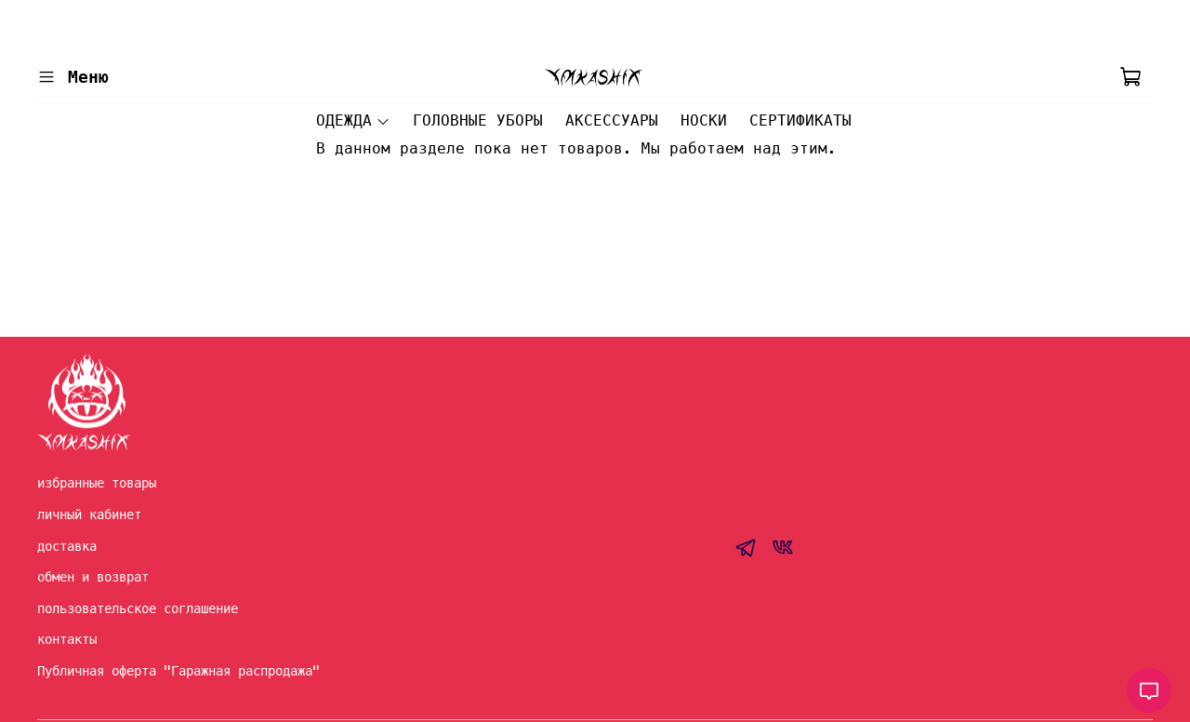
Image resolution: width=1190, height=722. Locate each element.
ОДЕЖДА (353, 120)
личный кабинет (89, 514)
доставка (67, 546)
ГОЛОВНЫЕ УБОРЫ (478, 120)
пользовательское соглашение (137, 608)
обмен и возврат (93, 576)
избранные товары (96, 482)
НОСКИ (704, 120)
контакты (67, 639)
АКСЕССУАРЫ (611, 120)
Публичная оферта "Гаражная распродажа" (178, 670)
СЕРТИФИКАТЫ (800, 120)
